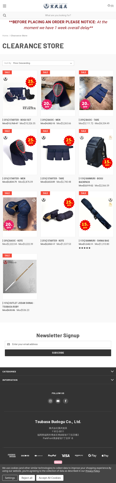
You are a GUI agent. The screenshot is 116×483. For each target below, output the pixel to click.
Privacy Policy (92, 470)
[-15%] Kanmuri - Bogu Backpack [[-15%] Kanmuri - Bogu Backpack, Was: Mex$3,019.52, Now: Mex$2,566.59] (91, 180)
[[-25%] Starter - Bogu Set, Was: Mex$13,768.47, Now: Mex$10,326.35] (20, 93)
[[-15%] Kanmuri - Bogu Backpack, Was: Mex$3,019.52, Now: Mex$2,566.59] (96, 152)
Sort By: (7, 63)
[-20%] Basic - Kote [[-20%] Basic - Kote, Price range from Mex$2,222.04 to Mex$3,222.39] (12, 240)
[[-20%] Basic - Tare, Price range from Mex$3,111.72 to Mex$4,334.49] (96, 93)
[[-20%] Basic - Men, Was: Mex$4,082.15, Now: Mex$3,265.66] (58, 93)
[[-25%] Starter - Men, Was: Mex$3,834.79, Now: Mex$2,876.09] (20, 152)
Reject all (27, 478)
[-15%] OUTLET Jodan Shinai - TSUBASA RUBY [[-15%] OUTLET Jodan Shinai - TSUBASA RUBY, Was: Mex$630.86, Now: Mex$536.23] (18, 305)
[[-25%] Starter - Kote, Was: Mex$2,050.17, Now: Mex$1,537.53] (58, 214)
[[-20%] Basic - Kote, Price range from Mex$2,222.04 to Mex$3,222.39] (20, 214)
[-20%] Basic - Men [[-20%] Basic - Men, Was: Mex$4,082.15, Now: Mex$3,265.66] (50, 119)
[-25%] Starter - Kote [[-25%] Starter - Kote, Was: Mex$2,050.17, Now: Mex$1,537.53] (52, 240)
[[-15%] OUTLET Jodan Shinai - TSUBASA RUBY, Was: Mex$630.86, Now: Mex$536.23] (20, 276)
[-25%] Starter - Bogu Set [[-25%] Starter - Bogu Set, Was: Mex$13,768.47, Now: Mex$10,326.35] (16, 119)
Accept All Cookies (50, 478)
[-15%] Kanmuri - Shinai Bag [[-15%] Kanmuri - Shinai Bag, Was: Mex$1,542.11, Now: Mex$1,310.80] (94, 240)
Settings (10, 478)
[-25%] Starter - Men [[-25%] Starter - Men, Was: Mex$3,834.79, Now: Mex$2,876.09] (13, 178)
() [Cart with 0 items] (111, 5)
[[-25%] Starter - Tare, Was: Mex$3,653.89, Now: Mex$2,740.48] (58, 152)
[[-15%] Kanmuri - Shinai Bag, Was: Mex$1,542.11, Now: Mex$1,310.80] (96, 214)
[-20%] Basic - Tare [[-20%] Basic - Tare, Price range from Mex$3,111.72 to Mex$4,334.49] (89, 119)
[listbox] (43, 63)
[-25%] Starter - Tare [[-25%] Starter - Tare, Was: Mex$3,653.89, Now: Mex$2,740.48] (52, 178)
